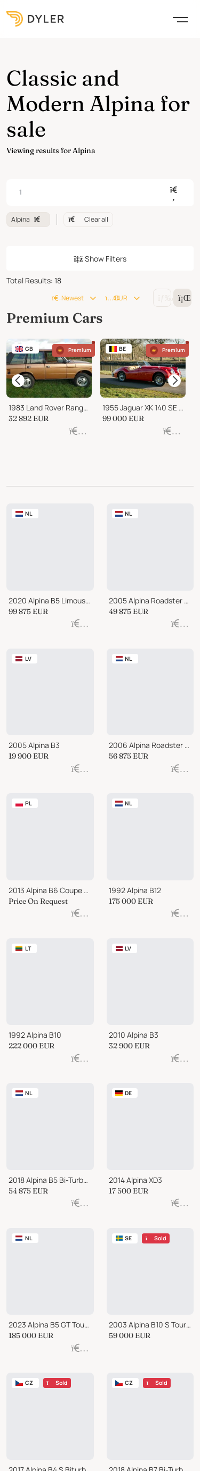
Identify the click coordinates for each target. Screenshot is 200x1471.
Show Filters (100, 259)
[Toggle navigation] (180, 19)
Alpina (28, 219)
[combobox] (100, 192)
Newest (67, 297)
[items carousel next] (174, 383)
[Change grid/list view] (162, 298)
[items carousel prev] (18, 383)
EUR (116, 297)
